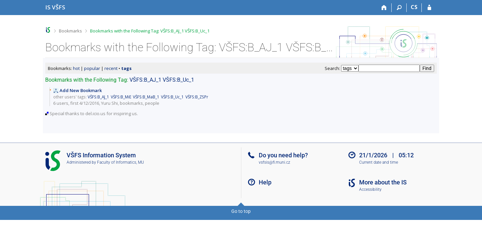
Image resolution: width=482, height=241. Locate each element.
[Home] (384, 7)
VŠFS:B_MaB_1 (146, 96)
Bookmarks (70, 31)
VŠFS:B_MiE (121, 96)
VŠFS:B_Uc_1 (178, 80)
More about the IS (383, 182)
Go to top (241, 211)
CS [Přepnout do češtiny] (414, 7)
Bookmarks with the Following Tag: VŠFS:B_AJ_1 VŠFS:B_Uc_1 (150, 31)
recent (110, 68)
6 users (60, 103)
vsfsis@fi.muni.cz (274, 162)
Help (265, 182)
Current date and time (378, 162)
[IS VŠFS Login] (429, 7)
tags (126, 68)
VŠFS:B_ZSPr (196, 96)
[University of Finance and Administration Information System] (55, 7)
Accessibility (370, 189)
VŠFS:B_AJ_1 (145, 80)
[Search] (399, 7)
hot (76, 68)
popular (92, 68)
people (152, 103)
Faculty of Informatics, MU (120, 162)
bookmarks (131, 103)
